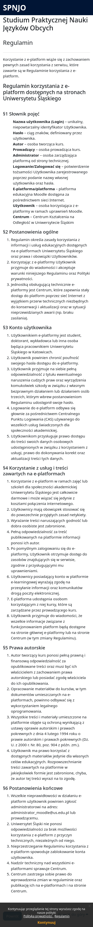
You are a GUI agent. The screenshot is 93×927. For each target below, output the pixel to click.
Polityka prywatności (38, 916)
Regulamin (62, 916)
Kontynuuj (46, 922)
